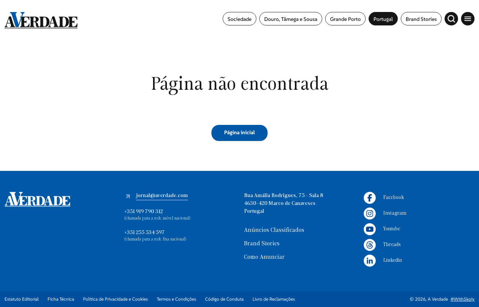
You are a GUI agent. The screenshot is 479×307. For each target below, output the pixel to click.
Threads (382, 245)
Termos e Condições (176, 299)
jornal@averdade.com (162, 196)
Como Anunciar (264, 257)
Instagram (385, 213)
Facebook (384, 198)
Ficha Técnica (61, 299)
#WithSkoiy (463, 299)
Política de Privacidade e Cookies (115, 299)
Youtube (382, 229)
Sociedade (239, 19)
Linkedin (383, 261)
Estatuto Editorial (21, 299)
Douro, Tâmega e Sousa (290, 19)
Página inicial (239, 132)
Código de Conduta (224, 299)
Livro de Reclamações (274, 299)
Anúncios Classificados (274, 230)
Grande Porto (345, 19)
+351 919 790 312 (143, 212)
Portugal (383, 19)
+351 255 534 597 (144, 233)
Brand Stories (421, 19)
